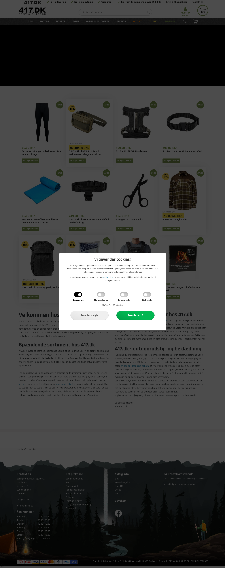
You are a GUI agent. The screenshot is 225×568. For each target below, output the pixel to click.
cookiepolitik (107, 277)
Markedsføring (101, 300)
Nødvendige (78, 300)
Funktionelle (124, 300)
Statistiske (147, 300)
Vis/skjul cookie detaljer (112, 305)
